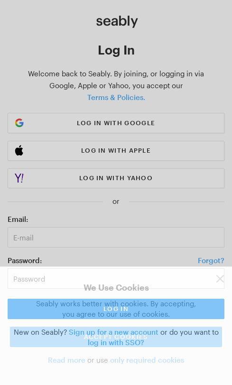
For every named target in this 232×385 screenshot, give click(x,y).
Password (24, 260)
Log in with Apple (116, 150)
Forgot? (211, 260)
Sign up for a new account (113, 332)
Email (17, 219)
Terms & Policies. (116, 97)
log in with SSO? (116, 342)
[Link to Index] (117, 21)
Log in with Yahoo (116, 178)
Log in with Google (116, 123)
